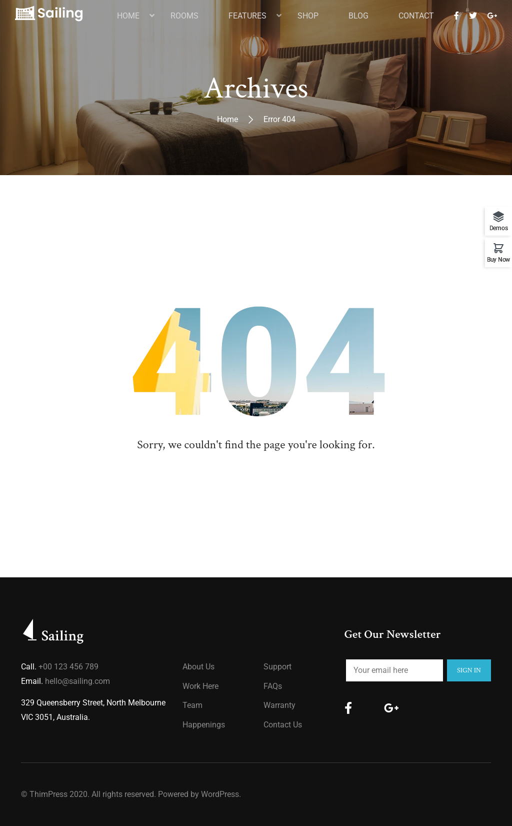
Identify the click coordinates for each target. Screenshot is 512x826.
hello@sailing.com (77, 681)
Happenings (203, 724)
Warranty (280, 705)
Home (227, 119)
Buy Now (498, 259)
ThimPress (49, 794)
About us (198, 666)
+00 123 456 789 (68, 666)
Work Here (200, 686)
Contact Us (283, 724)
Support (278, 666)
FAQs (273, 686)
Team (192, 705)
